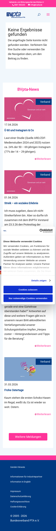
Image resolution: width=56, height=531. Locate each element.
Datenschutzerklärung (20, 496)
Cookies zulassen (28, 289)
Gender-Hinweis (17, 467)
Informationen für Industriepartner (26, 476)
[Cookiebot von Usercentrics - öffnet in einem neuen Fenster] (40, 231)
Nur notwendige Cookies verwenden (28, 298)
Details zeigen (38, 280)
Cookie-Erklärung (18, 506)
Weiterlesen (42, 158)
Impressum (15, 491)
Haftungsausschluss (20, 501)
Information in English (20, 482)
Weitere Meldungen (28, 437)
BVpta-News (28, 89)
